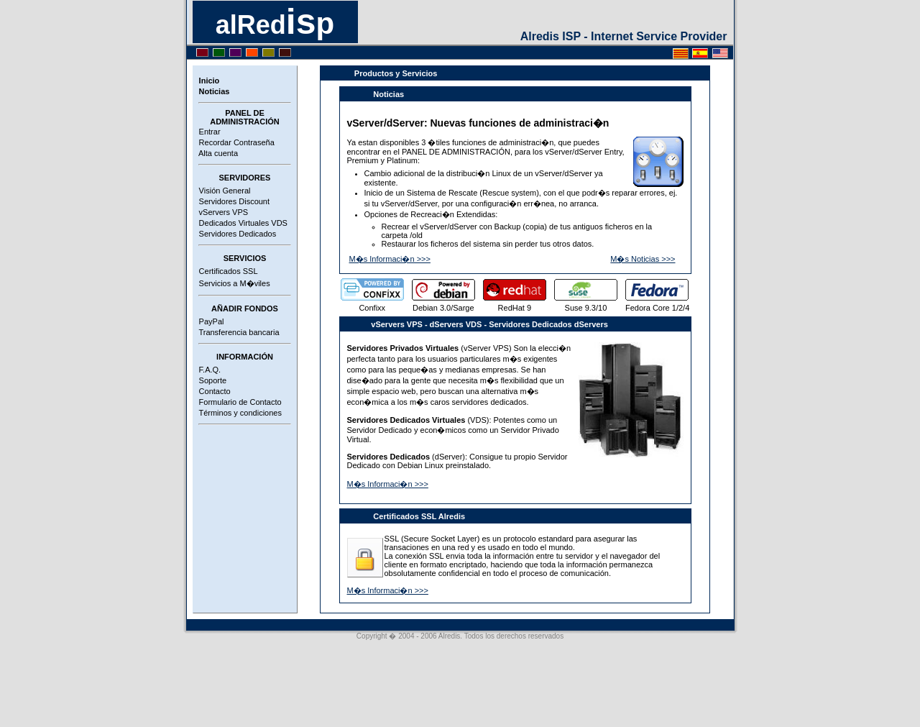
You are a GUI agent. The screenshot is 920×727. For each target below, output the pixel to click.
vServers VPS (222, 212)
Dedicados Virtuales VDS (241, 223)
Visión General (223, 190)
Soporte (211, 380)
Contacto (213, 391)
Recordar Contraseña (235, 142)
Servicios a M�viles (232, 283)
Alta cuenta (217, 153)
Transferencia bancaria (237, 332)
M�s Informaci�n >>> (390, 259)
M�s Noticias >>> (642, 259)
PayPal (209, 321)
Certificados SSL (226, 271)
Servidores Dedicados (236, 233)
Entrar (208, 131)
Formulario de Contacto (238, 402)
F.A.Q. (208, 369)
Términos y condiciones (238, 412)
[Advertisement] (245, 484)
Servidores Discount (232, 201)
